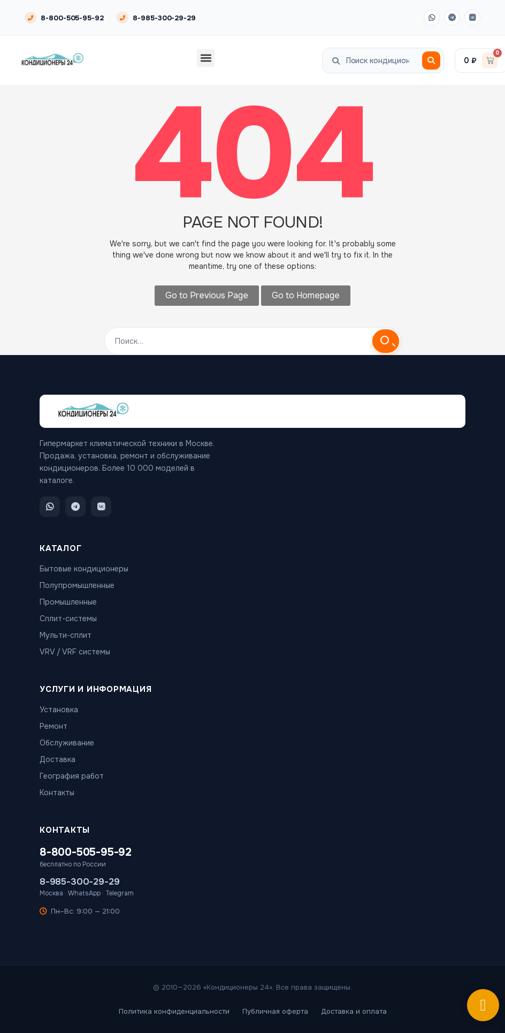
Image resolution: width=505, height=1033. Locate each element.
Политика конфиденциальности (174, 1011)
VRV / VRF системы (75, 652)
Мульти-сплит (65, 635)
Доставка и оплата (354, 1011)
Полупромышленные (77, 585)
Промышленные (68, 602)
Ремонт (53, 726)
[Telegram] (452, 18)
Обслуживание (67, 743)
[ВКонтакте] (472, 18)
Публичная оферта (275, 1011)
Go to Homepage (306, 295)
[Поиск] (431, 60)
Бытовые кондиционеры (84, 569)
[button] (206, 58)
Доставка (57, 759)
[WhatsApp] (432, 18)
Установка (59, 709)
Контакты (57, 792)
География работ (72, 776)
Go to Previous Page (206, 295)
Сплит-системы (68, 618)
